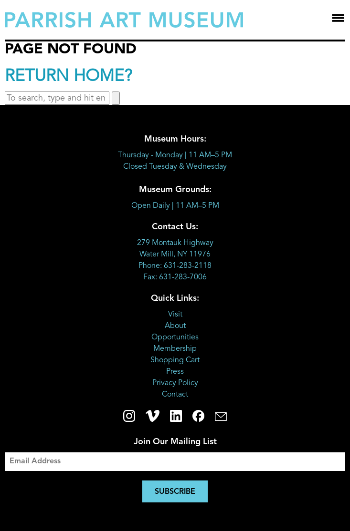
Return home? (68, 77)
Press (175, 372)
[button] (116, 98)
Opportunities (175, 337)
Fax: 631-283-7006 (175, 277)
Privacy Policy (175, 383)
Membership (175, 349)
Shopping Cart (175, 360)
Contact (175, 394)
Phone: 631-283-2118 (175, 266)
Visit (175, 314)
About (175, 326)
